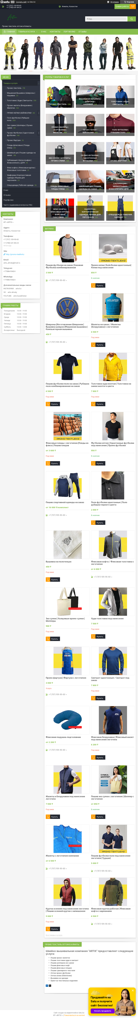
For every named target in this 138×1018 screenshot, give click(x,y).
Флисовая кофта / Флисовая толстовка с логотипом (112, 562)
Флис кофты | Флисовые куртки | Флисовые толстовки (21, 169)
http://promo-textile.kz (15, 254)
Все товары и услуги (54, 935)
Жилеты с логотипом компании (62, 855)
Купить (100, 285)
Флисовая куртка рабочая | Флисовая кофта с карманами (111, 909)
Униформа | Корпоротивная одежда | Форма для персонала (19, 177)
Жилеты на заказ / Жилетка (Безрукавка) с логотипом (106, 325)
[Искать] (131, 18)
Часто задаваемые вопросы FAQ (18, 205)
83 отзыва (115, 2)
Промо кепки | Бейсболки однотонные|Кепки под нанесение (111, 266)
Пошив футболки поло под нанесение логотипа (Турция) (110, 856)
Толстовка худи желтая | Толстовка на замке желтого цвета (111, 384)
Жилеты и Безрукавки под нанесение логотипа (65, 797)
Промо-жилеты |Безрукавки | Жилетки (60, 130)
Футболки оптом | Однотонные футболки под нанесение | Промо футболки (112, 444)
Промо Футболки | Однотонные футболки (90, 158)
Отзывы (82, 32)
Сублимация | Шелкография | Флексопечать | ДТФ (119, 186)
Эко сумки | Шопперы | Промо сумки (20, 126)
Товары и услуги (26, 32)
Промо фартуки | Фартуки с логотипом (66, 678)
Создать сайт (21, 2)
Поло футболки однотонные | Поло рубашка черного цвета (109, 503)
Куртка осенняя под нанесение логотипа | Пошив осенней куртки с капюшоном (67, 909)
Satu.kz (81, 1013)
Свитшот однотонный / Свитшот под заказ (110, 679)
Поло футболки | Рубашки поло (18, 119)
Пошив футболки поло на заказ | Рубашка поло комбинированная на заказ (67, 384)
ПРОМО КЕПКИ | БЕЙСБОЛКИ (19, 113)
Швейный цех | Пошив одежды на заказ (21, 154)
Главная (11, 32)
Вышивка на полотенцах (58, 561)
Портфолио (69, 32)
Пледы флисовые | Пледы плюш (18, 146)
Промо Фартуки (118, 161)
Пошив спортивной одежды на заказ (65, 502)
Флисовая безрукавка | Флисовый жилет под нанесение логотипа (112, 738)
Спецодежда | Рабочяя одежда (20, 185)
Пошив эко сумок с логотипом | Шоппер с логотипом (112, 797)
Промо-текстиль (57, 104)
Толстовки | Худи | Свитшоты (19, 100)
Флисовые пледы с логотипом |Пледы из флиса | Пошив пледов (67, 444)
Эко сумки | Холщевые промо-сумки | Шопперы (65, 619)
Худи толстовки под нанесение (107, 618)
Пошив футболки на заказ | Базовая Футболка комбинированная (64, 266)
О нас (43, 32)
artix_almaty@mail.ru (12, 263)
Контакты (55, 32)
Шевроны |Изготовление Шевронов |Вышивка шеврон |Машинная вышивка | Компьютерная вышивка (67, 326)
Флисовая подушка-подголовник (63, 737)
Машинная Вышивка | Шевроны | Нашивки (90, 101)
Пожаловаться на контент (74, 1015)
